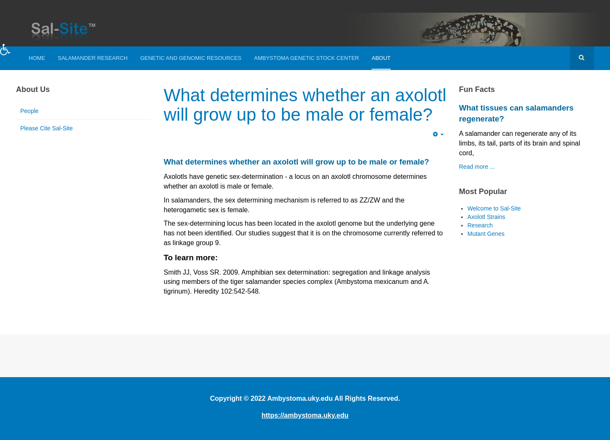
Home (37, 58)
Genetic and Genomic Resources (190, 58)
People (29, 111)
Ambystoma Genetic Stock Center (306, 58)
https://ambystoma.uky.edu (305, 415)
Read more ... (477, 166)
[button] (14, 55)
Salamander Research (92, 58)
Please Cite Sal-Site (46, 128)
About (381, 58)
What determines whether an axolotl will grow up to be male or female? (305, 104)
